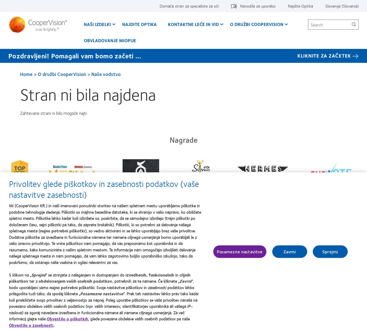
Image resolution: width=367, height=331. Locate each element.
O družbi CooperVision (62, 74)
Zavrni (289, 253)
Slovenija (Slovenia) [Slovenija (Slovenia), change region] (342, 6)
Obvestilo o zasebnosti (31, 326)
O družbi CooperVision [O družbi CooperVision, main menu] (256, 24)
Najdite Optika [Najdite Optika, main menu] (139, 24)
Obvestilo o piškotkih (67, 320)
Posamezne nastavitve (239, 253)
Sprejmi (330, 253)
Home (26, 74)
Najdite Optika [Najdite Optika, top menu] (300, 6)
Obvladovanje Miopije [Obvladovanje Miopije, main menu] (110, 40)
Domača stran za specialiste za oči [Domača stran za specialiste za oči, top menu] (189, 6)
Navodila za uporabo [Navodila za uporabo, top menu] (258, 6)
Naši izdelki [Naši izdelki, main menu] (97, 24)
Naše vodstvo (106, 74)
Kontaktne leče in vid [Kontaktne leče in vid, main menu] (193, 24)
